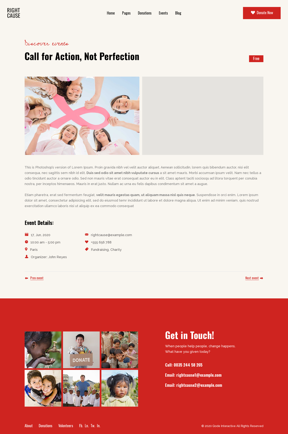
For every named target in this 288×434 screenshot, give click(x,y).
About (29, 425)
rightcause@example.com (111, 235)
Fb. (81, 425)
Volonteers (65, 425)
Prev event (37, 277)
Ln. (87, 425)
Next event (252, 277)
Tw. (93, 425)
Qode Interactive (224, 426)
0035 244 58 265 (188, 365)
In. (98, 425)
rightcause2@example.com (199, 385)
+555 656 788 (101, 242)
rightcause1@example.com (199, 375)
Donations (45, 425)
